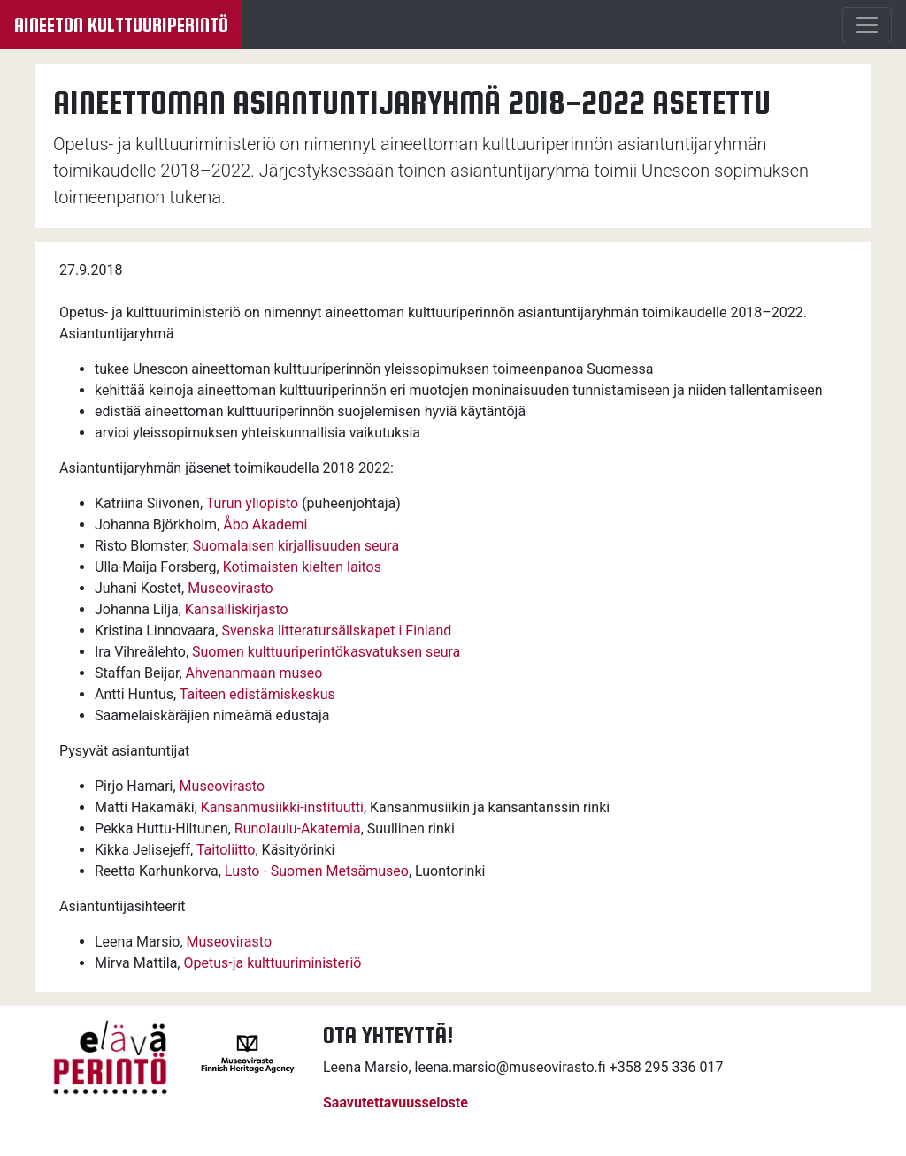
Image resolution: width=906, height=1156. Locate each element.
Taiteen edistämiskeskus (257, 694)
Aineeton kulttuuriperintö (121, 24)
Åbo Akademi (265, 524)
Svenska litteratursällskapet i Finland (336, 630)
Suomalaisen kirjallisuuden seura (296, 545)
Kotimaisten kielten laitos (302, 567)
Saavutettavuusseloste (395, 1102)
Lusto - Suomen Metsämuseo (317, 871)
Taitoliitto (226, 849)
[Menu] (867, 24)
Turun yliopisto (252, 503)
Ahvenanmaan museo (254, 673)
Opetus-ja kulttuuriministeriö (272, 962)
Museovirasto (230, 588)
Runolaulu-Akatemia (297, 828)
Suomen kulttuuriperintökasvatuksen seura (326, 651)
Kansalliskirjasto (236, 609)
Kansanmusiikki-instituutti (282, 807)
